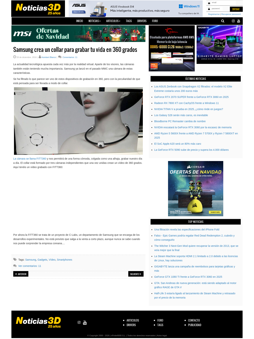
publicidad (194, 325)
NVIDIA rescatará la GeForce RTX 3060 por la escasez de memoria (193, 127)
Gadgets (42, 259)
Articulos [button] (113, 21)
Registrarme (214, 14)
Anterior (21, 274)
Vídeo (52, 259)
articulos (133, 320)
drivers (131, 325)
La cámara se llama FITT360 (29, 158)
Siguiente (135, 274)
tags (160, 325)
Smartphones (64, 259)
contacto (194, 320)
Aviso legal (162, 335)
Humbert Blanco (49, 57)
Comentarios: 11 (69, 57)
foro (160, 320)
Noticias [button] (95, 21)
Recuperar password (231, 14)
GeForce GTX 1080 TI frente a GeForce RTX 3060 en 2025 (188, 276)
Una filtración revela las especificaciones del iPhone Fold (186, 229)
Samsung (30, 259)
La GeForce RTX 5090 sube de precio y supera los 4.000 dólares (191, 149)
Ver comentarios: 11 (29, 265)
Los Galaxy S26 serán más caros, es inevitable (181, 115)
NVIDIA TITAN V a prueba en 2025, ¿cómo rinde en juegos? (188, 109)
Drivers (142, 21)
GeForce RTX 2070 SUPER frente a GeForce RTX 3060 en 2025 (191, 97)
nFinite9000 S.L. (118, 335)
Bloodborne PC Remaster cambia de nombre (180, 121)
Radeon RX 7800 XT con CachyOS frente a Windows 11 (186, 103)
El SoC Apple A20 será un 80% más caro (177, 143)
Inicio (81, 21)
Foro (155, 21)
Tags (129, 21)
